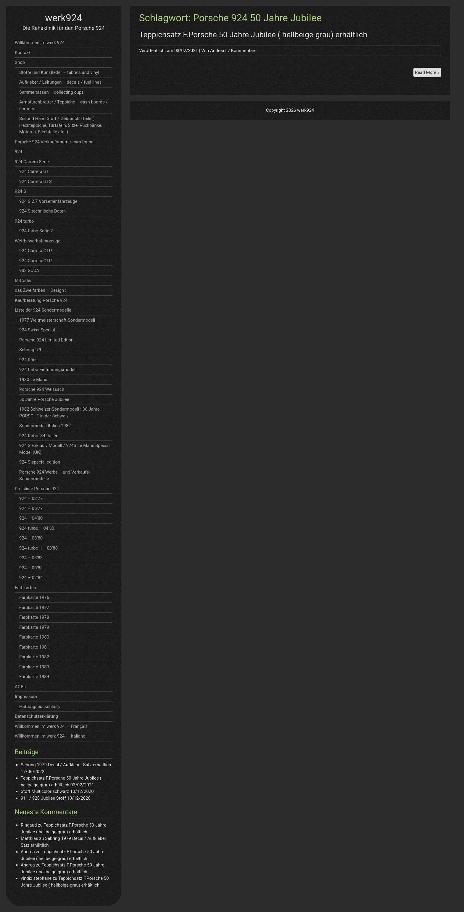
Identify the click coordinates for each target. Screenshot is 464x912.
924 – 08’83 (31, 568)
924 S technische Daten (42, 211)
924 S (20, 191)
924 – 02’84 (31, 577)
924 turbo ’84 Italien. (39, 435)
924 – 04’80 (31, 518)
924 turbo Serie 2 (36, 231)
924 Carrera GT (34, 171)
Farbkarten (25, 587)
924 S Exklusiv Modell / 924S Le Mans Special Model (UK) (64, 449)
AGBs (20, 686)
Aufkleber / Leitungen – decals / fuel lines (60, 82)
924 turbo (24, 221)
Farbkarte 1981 (34, 647)
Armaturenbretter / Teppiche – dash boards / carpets (63, 105)
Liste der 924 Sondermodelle (43, 310)
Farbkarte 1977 (34, 607)
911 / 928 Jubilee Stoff (43, 798)
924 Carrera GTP (35, 250)
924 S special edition (39, 462)
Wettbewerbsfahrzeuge (37, 241)
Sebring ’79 (30, 349)
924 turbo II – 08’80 (38, 548)
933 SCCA (29, 270)
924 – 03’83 (31, 558)
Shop (20, 62)
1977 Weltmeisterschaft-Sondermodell (57, 320)
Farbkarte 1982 (34, 657)
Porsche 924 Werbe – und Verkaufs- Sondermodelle (54, 475)
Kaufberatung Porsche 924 (41, 300)
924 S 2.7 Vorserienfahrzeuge (48, 201)
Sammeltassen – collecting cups (51, 92)
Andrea (217, 50)
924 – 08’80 (31, 538)
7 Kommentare (242, 50)
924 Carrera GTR (35, 260)
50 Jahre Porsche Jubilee (44, 399)
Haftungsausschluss (39, 706)
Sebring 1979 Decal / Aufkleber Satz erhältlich (66, 764)
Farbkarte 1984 (34, 676)
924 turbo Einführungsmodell (47, 369)
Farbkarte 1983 (34, 667)
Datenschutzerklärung (36, 716)
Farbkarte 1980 (34, 637)
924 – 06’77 (31, 508)
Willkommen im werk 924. (40, 42)
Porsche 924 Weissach (41, 389)
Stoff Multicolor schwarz (45, 791)
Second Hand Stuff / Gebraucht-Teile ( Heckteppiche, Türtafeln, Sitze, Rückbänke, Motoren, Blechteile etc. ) (60, 125)
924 (18, 151)
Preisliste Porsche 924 (37, 488)
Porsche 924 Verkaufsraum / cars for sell (55, 142)
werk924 (63, 18)
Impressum (26, 696)
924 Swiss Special (37, 330)
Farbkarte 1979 (34, 627)
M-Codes (24, 280)
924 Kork (28, 359)
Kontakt (22, 52)
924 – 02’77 (31, 498)
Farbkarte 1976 (34, 597)
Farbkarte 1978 (34, 617)
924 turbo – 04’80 (36, 528)
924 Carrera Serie (32, 161)
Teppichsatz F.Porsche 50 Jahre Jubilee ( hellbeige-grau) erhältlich (253, 34)
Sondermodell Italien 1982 (45, 425)
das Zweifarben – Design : (40, 290)
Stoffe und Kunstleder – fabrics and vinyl (59, 72)
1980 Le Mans (33, 379)
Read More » (428, 73)
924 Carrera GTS (35, 181)
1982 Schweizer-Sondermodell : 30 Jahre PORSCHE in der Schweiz (59, 412)
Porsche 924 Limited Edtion (46, 340)
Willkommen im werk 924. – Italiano (50, 736)
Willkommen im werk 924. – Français (51, 726)
